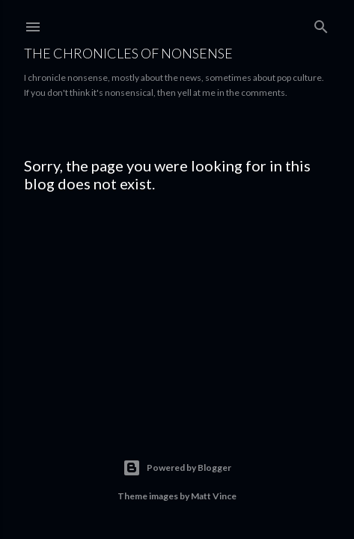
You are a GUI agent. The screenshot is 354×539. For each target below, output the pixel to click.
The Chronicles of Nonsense (128, 53)
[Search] (321, 23)
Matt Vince (213, 496)
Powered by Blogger (177, 468)
